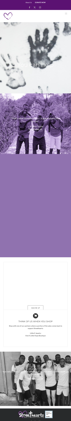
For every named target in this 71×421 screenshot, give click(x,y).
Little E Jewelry (35, 333)
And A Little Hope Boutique (35, 336)
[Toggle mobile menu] (66, 13)
